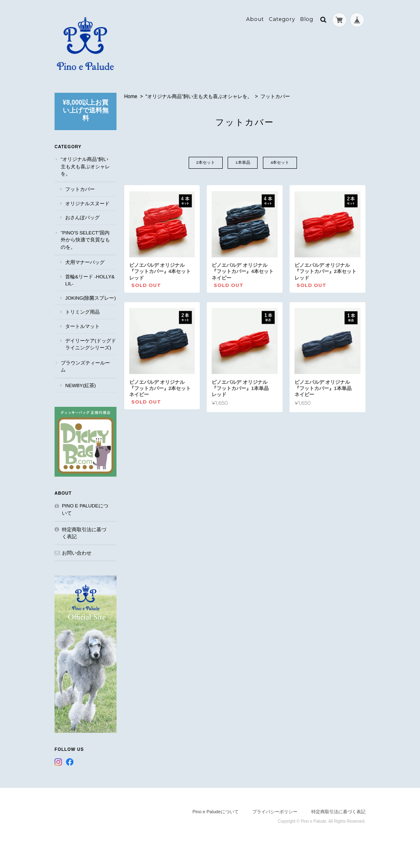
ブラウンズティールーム (85, 366)
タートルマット (82, 325)
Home (130, 96)
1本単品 (242, 163)
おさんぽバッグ (82, 217)
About (255, 19)
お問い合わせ (76, 552)
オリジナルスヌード (87, 203)
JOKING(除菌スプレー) (90, 297)
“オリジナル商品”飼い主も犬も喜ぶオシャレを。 (199, 96)
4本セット (280, 163)
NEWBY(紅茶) (80, 385)
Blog (306, 19)
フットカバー (80, 188)
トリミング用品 (82, 311)
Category (282, 19)
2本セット (205, 163)
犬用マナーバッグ (85, 262)
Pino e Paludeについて (85, 508)
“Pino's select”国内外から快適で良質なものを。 (85, 239)
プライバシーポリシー (274, 809)
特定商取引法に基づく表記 (84, 531)
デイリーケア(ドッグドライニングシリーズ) (90, 343)
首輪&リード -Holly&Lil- (89, 279)
